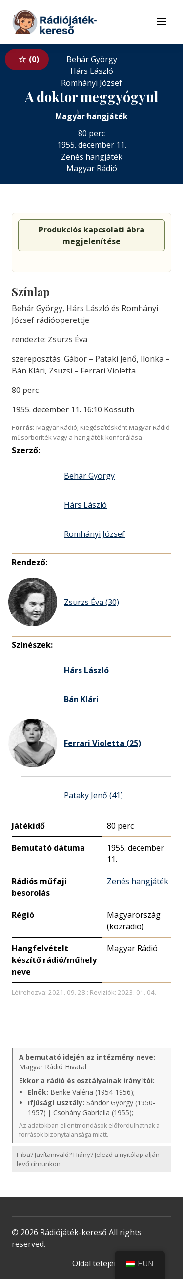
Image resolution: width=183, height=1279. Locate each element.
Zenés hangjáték (91, 156)
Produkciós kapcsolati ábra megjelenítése (91, 235)
